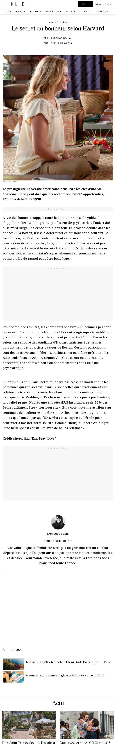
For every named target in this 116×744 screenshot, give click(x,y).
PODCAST (102, 11)
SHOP (85, 4)
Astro (88, 11)
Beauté (21, 11)
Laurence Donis (60, 38)
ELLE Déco (72, 11)
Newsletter (103, 4)
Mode (8, 11)
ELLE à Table (54, 11)
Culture (35, 11)
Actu (58, 703)
